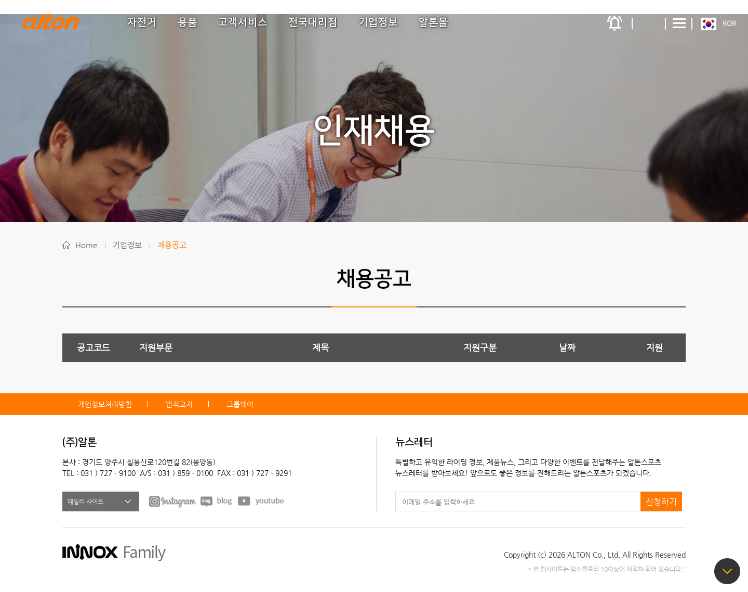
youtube (261, 501)
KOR (729, 23)
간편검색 (649, 23)
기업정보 (378, 22)
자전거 (142, 22)
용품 (187, 22)
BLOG (217, 501)
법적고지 (179, 404)
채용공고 (171, 244)
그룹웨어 (239, 404)
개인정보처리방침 (105, 404)
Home (86, 244)
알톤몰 (433, 22)
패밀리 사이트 (85, 501)
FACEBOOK (172, 501)
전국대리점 (313, 22)
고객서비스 (243, 22)
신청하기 (661, 502)
